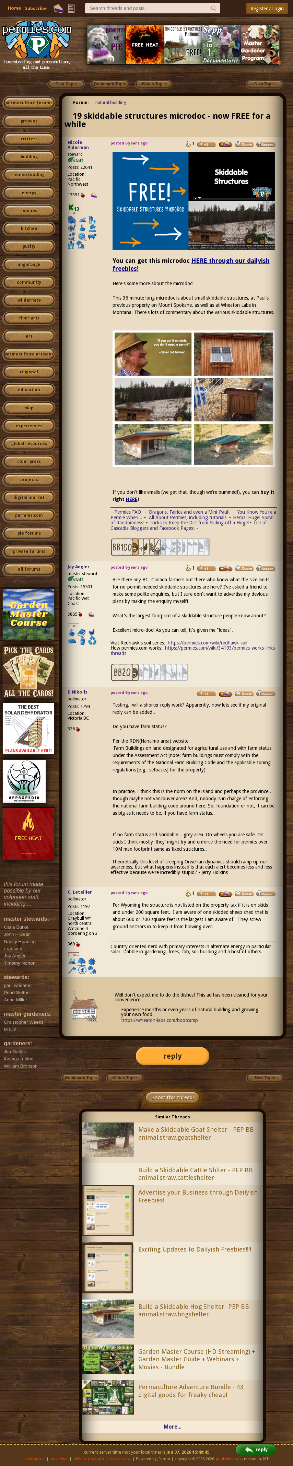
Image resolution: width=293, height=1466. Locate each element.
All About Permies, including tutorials (188, 517)
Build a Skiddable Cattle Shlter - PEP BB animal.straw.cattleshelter (195, 1174)
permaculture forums (28, 103)
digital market (29, 497)
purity (29, 246)
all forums (29, 569)
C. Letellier (80, 892)
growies (29, 121)
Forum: (81, 102)
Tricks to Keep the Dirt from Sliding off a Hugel (199, 522)
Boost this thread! (172, 1097)
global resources (29, 443)
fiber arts (29, 318)
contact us (35, 1459)
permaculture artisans (29, 354)
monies (29, 210)
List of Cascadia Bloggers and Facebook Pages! (188, 525)
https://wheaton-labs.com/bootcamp (159, 1020)
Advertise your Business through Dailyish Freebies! (198, 1196)
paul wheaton (228, 1459)
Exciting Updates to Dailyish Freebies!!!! (194, 1249)
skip (29, 408)
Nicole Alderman (78, 145)
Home (14, 8)
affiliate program (89, 1459)
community (29, 282)
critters (29, 139)
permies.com (29, 515)
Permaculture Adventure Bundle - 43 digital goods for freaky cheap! (190, 1390)
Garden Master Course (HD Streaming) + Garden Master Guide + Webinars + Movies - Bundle (196, 1359)
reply (172, 1056)
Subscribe (36, 8)
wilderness (29, 300)
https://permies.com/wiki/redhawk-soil (207, 642)
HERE (132, 499)
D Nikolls (77, 692)
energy (29, 192)
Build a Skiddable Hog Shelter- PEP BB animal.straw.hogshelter (193, 1310)
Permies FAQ (127, 512)
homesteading (29, 174)
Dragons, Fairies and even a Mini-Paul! (189, 512)
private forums (29, 551)
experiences (29, 425)
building (29, 156)
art (29, 336)
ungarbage (28, 264)
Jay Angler (79, 566)
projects (29, 479)
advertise (59, 1459)
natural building (110, 102)
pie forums (29, 533)
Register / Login (267, 8)
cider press (29, 461)
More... (172, 1426)
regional (29, 372)
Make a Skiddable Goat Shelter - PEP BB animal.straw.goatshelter (196, 1133)
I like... (73, 213)
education (29, 389)
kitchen (29, 228)
